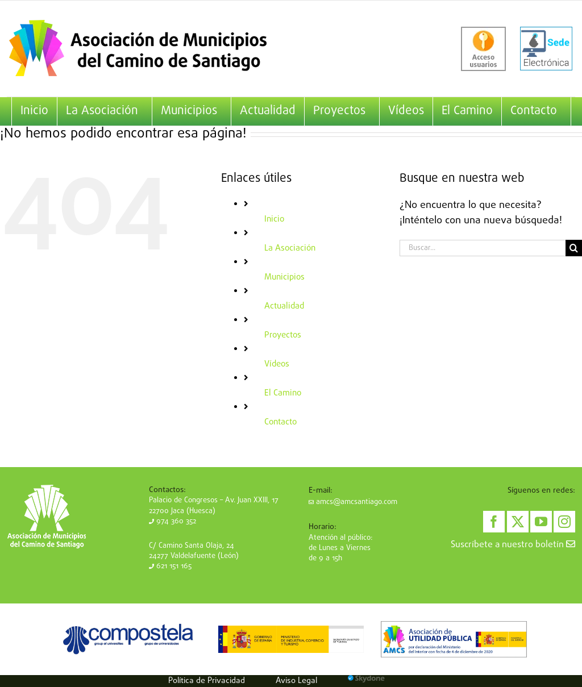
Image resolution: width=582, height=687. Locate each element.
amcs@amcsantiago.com (353, 502)
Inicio (274, 219)
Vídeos (276, 364)
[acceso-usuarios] (483, 49)
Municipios (284, 277)
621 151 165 (170, 566)
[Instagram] (564, 521)
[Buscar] (574, 248)
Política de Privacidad (206, 680)
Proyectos (282, 335)
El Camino (282, 393)
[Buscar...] (483, 248)
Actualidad (284, 306)
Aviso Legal (296, 680)
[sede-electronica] (546, 49)
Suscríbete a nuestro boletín (513, 545)
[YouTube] (541, 521)
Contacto (280, 422)
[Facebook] (494, 521)
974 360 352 (172, 521)
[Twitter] (518, 521)
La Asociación (289, 248)
